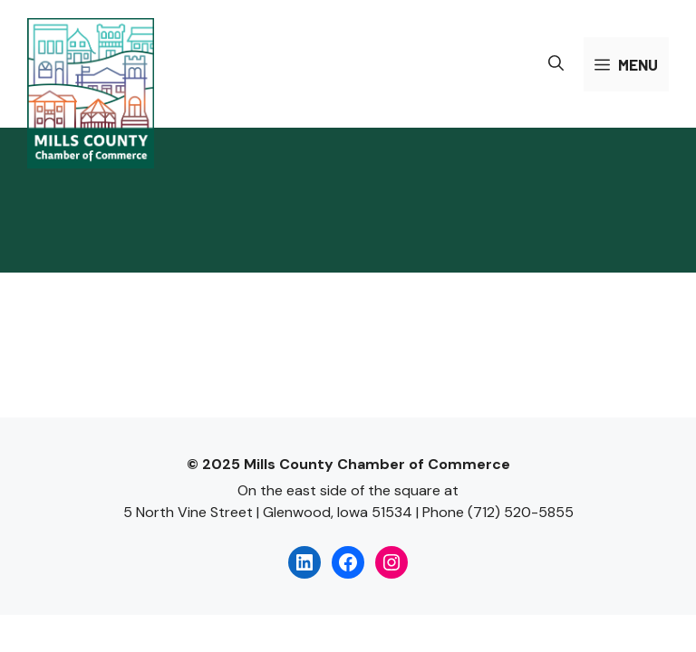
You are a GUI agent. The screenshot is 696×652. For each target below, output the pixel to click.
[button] (556, 64)
